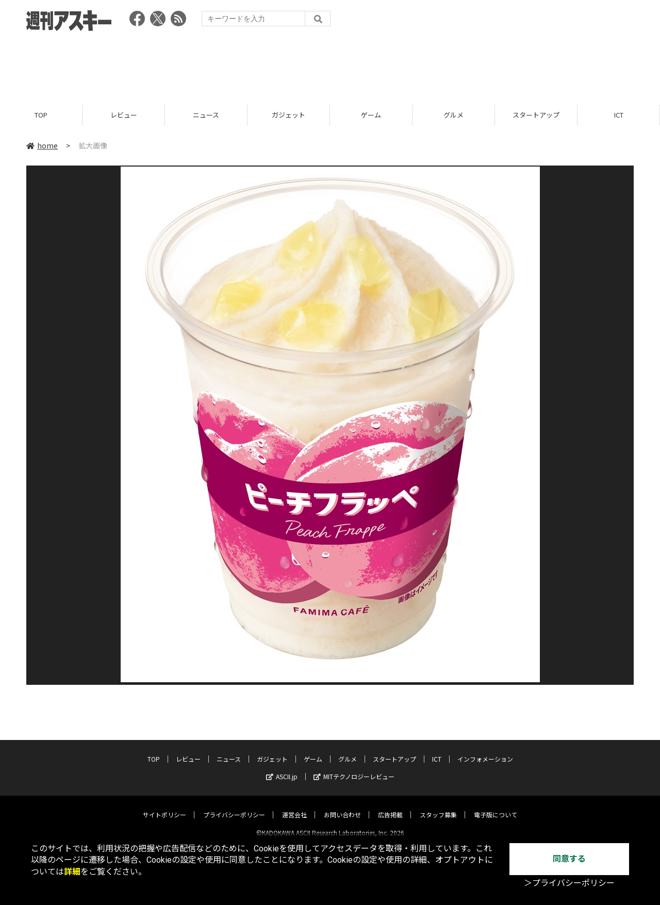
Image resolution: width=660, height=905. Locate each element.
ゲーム (371, 115)
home (42, 145)
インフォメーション (485, 750)
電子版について (495, 805)
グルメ (453, 115)
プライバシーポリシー (234, 805)
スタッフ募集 (438, 805)
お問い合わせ (342, 805)
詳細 (72, 872)
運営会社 (294, 805)
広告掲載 (390, 805)
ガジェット (288, 115)
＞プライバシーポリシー (569, 883)
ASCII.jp (282, 767)
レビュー (123, 115)
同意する (569, 859)
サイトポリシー (164, 805)
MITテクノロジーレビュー (354, 767)
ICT (618, 115)
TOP (41, 115)
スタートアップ (536, 115)
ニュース (206, 115)
